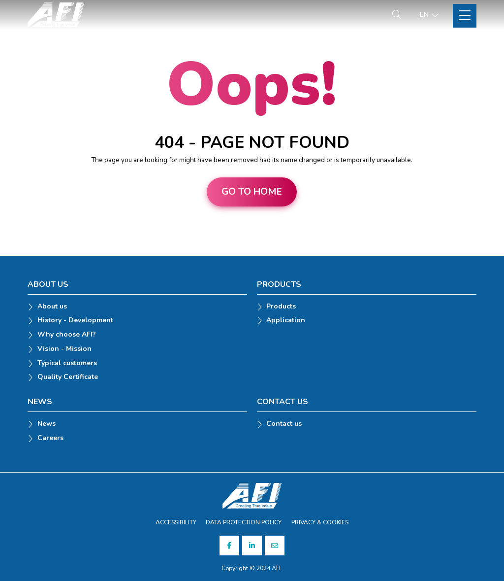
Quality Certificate (67, 377)
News (46, 424)
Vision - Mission (64, 349)
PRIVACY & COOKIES (319, 522)
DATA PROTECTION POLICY (244, 522)
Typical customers (67, 363)
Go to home (251, 191)
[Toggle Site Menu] (464, 16)
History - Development (75, 320)
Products (281, 307)
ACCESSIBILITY (176, 522)
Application (285, 320)
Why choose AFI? (66, 335)
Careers (50, 438)
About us (52, 307)
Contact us (284, 424)
